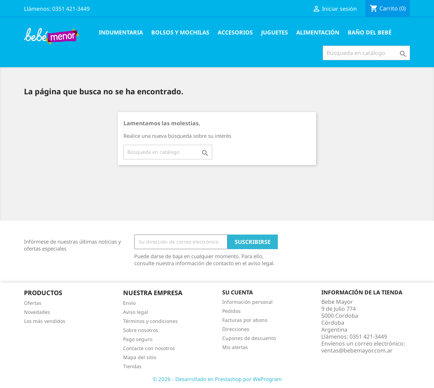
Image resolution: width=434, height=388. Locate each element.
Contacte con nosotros (149, 348)
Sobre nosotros (140, 330)
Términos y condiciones (150, 321)
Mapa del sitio (139, 357)
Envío (129, 303)
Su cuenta (237, 292)
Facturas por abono (244, 320)
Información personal (247, 302)
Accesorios (235, 32)
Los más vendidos (44, 321)
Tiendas (132, 366)
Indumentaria (121, 32)
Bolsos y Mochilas (180, 32)
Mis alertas (235, 347)
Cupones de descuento (249, 338)
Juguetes (274, 32)
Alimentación (317, 32)
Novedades (37, 312)
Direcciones (235, 329)
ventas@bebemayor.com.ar (357, 350)
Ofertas (32, 303)
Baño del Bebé (370, 32)
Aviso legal (135, 312)
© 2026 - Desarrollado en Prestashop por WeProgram (217, 378)
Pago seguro (137, 339)
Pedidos (231, 311)
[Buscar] (366, 53)
